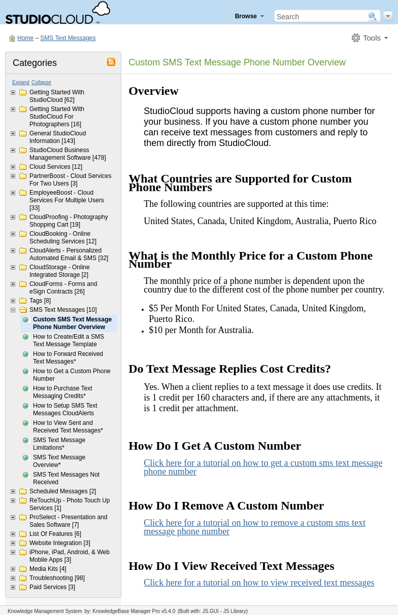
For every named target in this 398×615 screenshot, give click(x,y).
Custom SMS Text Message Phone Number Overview (72, 323)
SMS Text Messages (67, 38)
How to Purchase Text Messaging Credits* (62, 392)
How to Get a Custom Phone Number (72, 375)
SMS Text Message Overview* (59, 461)
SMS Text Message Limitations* (59, 444)
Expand (20, 82)
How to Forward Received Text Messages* (68, 357)
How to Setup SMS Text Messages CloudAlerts (65, 409)
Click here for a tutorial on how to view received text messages (259, 582)
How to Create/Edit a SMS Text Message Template (68, 340)
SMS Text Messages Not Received (66, 478)
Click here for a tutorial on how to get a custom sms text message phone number (263, 467)
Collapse (41, 82)
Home (25, 38)
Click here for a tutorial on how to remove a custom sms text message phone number (255, 527)
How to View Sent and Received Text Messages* (68, 426)
